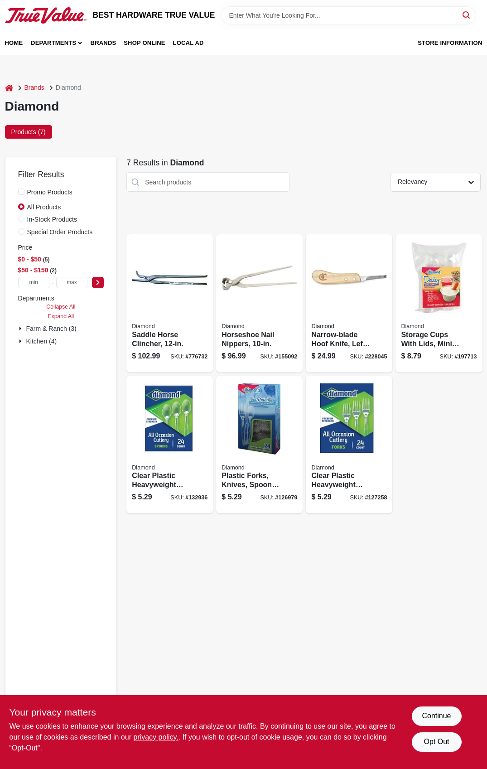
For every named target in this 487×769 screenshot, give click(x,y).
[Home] (9, 87)
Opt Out (436, 741)
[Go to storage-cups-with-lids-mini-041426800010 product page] (438, 303)
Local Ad (188, 42)
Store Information (450, 42)
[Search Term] (348, 15)
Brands (103, 42)
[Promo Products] (21, 192)
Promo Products (49, 192)
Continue (436, 716)
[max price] (72, 282)
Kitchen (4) (41, 341)
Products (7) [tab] (28, 131)
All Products (44, 207)
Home (14, 42)
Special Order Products (60, 232)
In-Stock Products (52, 219)
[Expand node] (21, 328)
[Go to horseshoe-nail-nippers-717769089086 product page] (259, 303)
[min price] (34, 282)
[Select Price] (98, 282)
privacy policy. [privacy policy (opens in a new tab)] (155, 737)
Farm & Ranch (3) (51, 328)
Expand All (61, 316)
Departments (53, 42)
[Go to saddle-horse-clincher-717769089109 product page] (169, 303)
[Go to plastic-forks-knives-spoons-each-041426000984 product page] (259, 445)
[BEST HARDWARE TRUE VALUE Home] (46, 15)
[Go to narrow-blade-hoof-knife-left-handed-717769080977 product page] (349, 303)
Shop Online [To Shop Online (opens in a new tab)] (144, 42)
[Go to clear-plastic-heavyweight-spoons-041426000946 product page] (169, 445)
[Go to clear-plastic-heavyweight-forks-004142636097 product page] (349, 445)
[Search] (466, 14)
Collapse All (60, 307)
